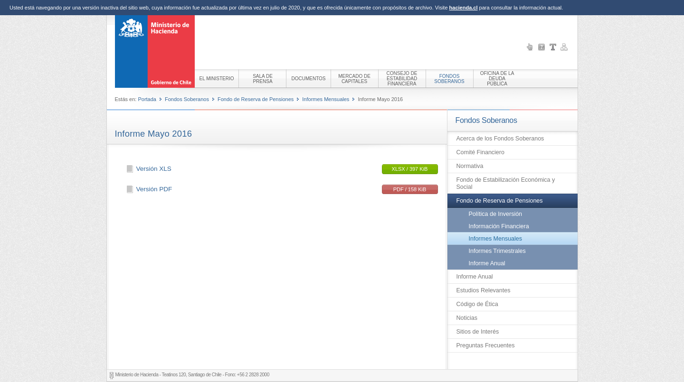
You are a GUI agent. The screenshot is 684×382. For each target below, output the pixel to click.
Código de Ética (477, 304)
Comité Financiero (480, 152)
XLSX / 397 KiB (410, 169)
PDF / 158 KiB (410, 189)
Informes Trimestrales (497, 251)
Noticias (466, 318)
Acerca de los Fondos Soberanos (500, 138)
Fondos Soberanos (187, 99)
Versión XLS (153, 168)
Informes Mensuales (325, 99)
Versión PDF (154, 189)
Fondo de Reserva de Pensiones (256, 99)
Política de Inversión (495, 214)
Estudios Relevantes (483, 290)
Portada (147, 99)
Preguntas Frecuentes (485, 345)
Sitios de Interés (477, 331)
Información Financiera (499, 226)
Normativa (470, 166)
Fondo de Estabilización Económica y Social (505, 183)
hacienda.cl (463, 7)
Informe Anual (487, 263)
